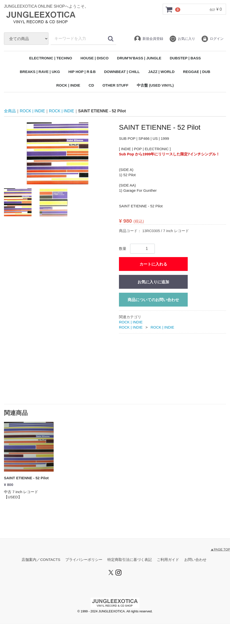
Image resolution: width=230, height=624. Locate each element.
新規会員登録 (148, 39)
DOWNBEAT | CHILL (122, 72)
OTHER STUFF (115, 85)
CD (91, 85)
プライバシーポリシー (83, 560)
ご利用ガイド (168, 560)
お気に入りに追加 (153, 282)
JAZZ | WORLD (161, 72)
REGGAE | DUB (196, 72)
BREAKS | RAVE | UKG (40, 72)
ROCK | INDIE (68, 85)
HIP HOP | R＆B (81, 72)
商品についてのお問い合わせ (153, 300)
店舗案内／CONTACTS (41, 560)
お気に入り (182, 39)
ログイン (212, 39)
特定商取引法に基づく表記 (129, 560)
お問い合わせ (195, 560)
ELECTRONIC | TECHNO (50, 58)
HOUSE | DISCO (94, 58)
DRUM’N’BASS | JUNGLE (139, 58)
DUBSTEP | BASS (185, 58)
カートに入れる (153, 264)
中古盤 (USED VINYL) (155, 85)
